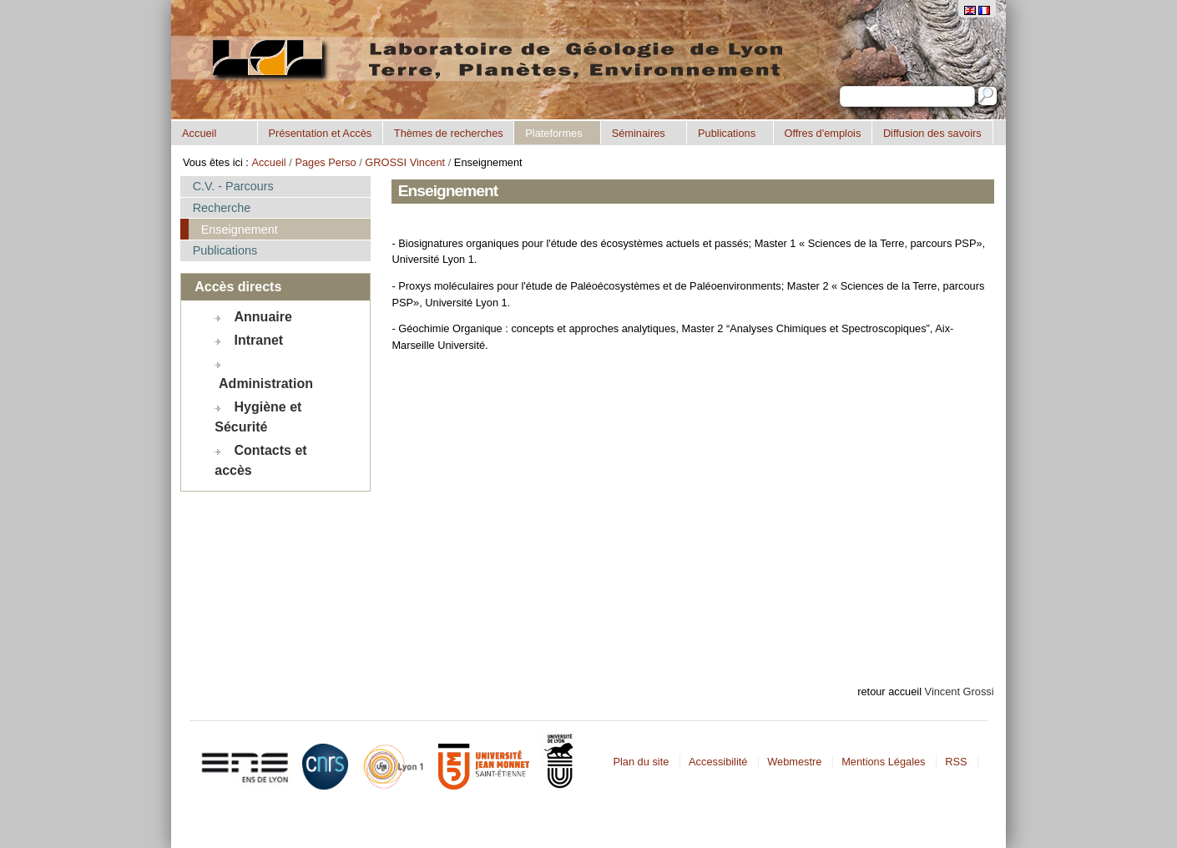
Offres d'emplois (822, 133)
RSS (956, 761)
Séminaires (638, 133)
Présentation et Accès (319, 133)
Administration (266, 383)
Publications (726, 133)
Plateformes (553, 133)
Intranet (259, 340)
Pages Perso (325, 162)
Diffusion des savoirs (932, 133)
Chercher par (839, 85)
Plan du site (641, 761)
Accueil (199, 133)
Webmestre (794, 761)
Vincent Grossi (959, 691)
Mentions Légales (883, 761)
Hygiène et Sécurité (258, 417)
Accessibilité (718, 761)
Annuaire (263, 317)
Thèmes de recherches (448, 133)
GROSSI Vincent (405, 162)
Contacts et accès (260, 460)
